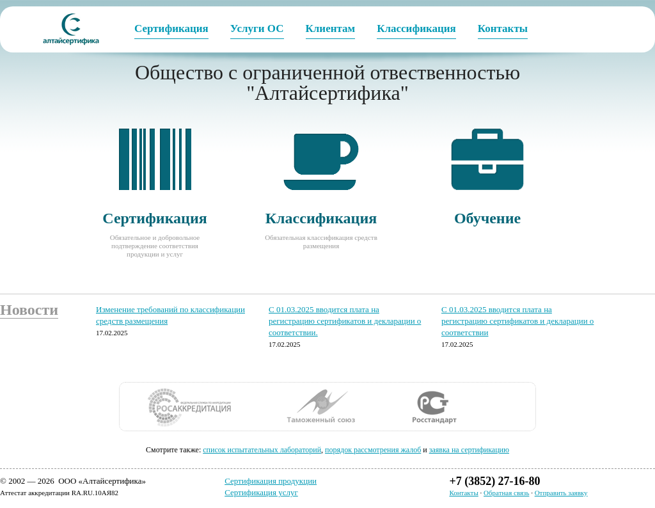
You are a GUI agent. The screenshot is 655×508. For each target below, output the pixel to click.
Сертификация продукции (271, 481)
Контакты (463, 492)
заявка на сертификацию (469, 449)
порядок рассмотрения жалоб (373, 449)
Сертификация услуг (261, 492)
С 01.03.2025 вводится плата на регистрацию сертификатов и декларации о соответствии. (345, 321)
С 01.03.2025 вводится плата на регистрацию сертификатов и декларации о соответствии (517, 321)
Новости (29, 309)
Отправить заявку (561, 492)
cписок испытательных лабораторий (262, 449)
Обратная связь (506, 492)
